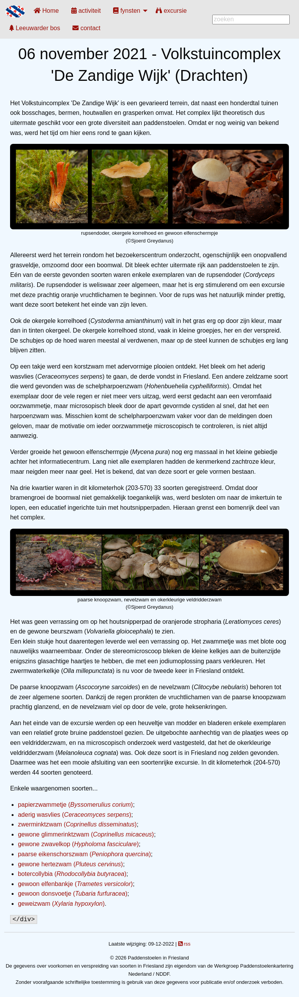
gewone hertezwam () (70, 864)
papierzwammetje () (75, 804)
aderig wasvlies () (74, 814)
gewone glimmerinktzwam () (86, 834)
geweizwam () (61, 903)
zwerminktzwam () (77, 824)
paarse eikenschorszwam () (84, 854)
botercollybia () (72, 874)
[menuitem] (46, 10)
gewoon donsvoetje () (72, 893)
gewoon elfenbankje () (75, 884)
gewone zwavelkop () (78, 844)
